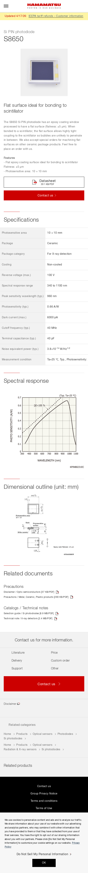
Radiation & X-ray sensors (20, 749)
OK (44, 863)
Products (21, 734)
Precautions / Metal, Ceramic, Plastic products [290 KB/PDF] (36, 597)
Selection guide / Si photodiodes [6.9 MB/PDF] (29, 613)
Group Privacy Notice (43, 793)
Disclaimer (10, 704)
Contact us (44, 786)
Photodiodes (65, 734)
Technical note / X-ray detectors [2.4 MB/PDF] (28, 619)
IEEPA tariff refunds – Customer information (56, 16)
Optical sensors (42, 734)
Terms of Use (44, 808)
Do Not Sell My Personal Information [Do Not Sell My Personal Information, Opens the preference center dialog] (42, 854)
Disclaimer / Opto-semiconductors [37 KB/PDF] (29, 592)
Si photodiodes (13, 738)
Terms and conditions (44, 801)
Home (7, 734)
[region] (44, 842)
